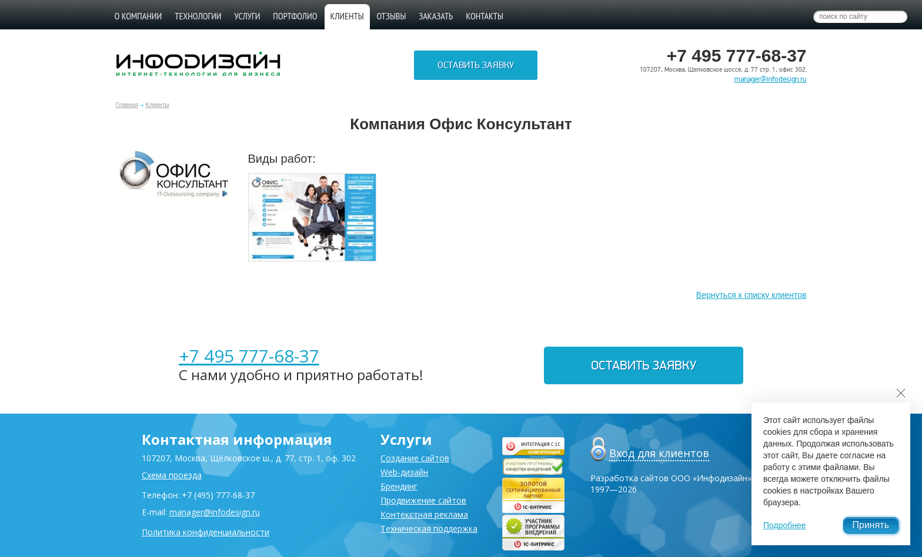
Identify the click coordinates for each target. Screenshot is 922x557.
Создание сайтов (414, 458)
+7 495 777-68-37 (249, 356)
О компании (138, 16)
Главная (127, 105)
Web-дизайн (404, 472)
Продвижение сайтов (423, 500)
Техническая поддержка (428, 528)
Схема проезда (172, 475)
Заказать (436, 16)
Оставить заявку (475, 65)
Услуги (247, 16)
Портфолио (295, 16)
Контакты (484, 16)
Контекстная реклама (424, 514)
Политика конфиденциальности (205, 532)
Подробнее (784, 525)
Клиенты (157, 105)
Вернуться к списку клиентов (751, 295)
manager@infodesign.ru (770, 79)
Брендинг (398, 486)
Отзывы (391, 16)
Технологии (198, 16)
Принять (871, 525)
